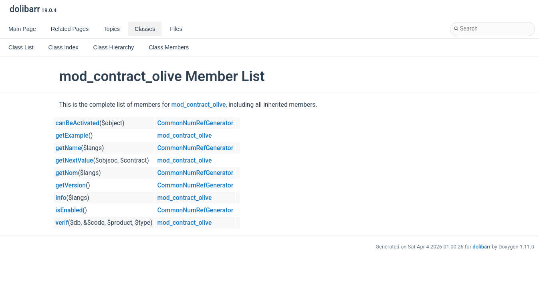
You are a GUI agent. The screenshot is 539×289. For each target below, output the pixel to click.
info (61, 197)
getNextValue (74, 160)
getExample (72, 135)
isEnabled (69, 210)
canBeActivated (77, 123)
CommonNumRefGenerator (195, 123)
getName (68, 148)
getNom (67, 173)
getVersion (71, 185)
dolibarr (481, 247)
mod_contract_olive (199, 104)
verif (62, 222)
